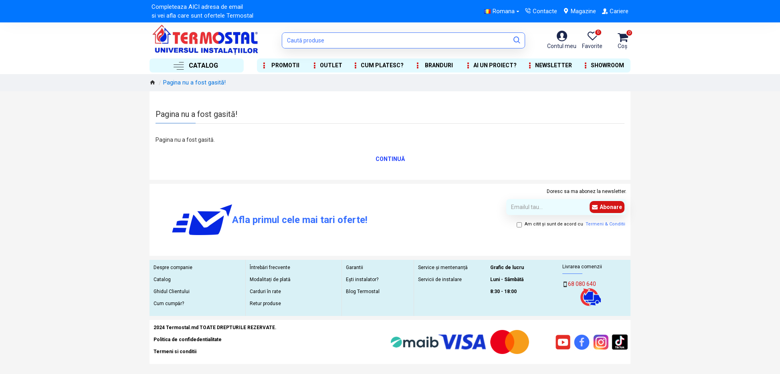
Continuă (390, 159)
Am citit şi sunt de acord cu (571, 224)
